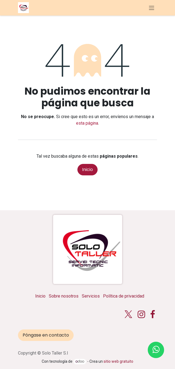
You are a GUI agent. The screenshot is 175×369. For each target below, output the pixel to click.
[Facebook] (152, 314)
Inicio (87, 169)
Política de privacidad (123, 296)
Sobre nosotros (64, 296)
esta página (87, 123)
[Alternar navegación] (151, 7)
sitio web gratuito (118, 361)
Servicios (91, 296)
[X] (128, 314)
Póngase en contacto (46, 335)
